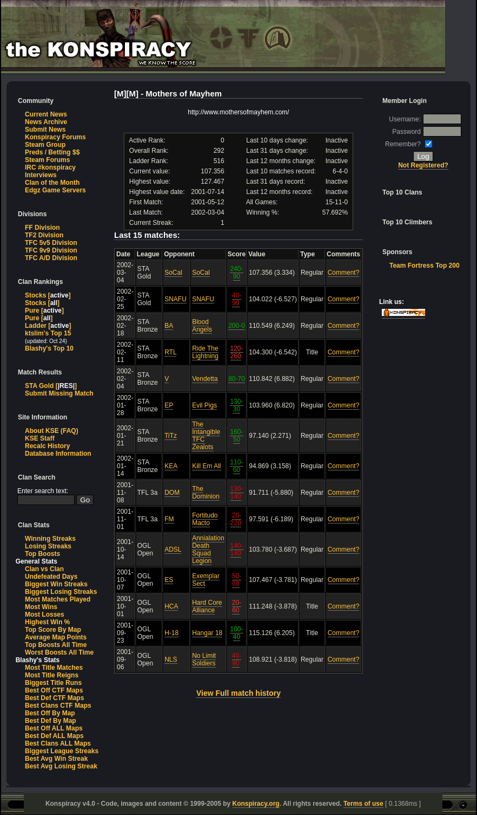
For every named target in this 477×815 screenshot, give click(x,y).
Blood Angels (202, 325)
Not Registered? (423, 165)
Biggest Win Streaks (56, 584)
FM (169, 519)
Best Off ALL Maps (54, 728)
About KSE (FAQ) (51, 431)
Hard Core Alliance (207, 606)
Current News (46, 114)
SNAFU (175, 299)
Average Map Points (56, 637)
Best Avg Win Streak (56, 758)
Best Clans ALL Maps (58, 743)
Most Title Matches (54, 667)
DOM (172, 492)
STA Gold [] (51, 386)
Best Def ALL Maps (54, 736)
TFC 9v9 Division (51, 250)
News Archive (46, 122)
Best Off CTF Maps (54, 690)
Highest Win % (47, 622)
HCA (171, 606)
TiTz (170, 435)
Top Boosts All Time (56, 645)
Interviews (41, 175)
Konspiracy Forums (55, 137)
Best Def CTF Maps (54, 698)
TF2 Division (44, 235)
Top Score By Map (53, 629)
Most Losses (44, 614)
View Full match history (238, 693)
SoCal (173, 272)
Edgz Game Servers (55, 190)
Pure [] (44, 310)
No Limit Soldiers (204, 659)
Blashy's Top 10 (49, 348)
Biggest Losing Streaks (61, 592)
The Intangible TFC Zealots (206, 436)
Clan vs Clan (44, 569)
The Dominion (206, 492)
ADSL (172, 549)
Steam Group (45, 144)
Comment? (344, 272)
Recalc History (47, 446)
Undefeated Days (51, 576)
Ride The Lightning (205, 352)
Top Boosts (42, 554)
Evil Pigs (204, 405)
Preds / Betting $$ (52, 152)
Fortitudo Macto (204, 519)
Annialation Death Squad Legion (208, 549)
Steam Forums (47, 160)
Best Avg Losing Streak (61, 766)
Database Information (58, 453)
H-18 (171, 633)
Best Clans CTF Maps (58, 705)
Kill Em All (206, 466)
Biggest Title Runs (53, 683)
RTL (170, 352)
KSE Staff (40, 438)
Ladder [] (48, 325)
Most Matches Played (57, 599)
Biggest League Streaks (61, 751)
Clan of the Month (52, 182)
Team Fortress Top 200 (424, 265)
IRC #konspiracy (50, 167)
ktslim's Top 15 (48, 333)
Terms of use (363, 803)
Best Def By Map (50, 721)
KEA (170, 466)
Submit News (45, 129)
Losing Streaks (48, 546)
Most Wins (41, 607)
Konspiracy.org (256, 803)
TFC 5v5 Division (51, 243)
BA (168, 325)
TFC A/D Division (51, 258)
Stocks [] (48, 295)
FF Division (42, 227)
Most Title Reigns (51, 675)
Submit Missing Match (59, 393)
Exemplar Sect (206, 579)
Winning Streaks (50, 538)
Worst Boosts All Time (59, 652)
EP (168, 405)
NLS (170, 659)
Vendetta (204, 379)
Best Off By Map (50, 713)
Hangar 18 (207, 633)
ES (168, 580)
